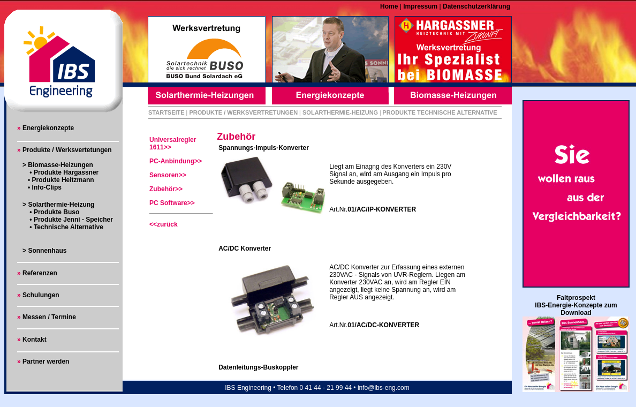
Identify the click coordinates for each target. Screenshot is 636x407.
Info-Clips (47, 187)
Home (390, 6)
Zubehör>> (166, 189)
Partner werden (45, 361)
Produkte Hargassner (66, 172)
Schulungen (40, 295)
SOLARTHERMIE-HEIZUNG (340, 112)
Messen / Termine (48, 317)
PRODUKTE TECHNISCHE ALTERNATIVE (439, 112)
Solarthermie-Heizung (61, 204)
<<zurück (163, 224)
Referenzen (39, 273)
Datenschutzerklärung (475, 6)
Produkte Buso (56, 212)
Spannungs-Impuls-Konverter (263, 148)
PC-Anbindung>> (175, 161)
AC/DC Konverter (244, 248)
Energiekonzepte (48, 128)
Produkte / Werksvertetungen (67, 150)
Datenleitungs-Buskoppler (258, 367)
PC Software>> (172, 203)
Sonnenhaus (47, 250)
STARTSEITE (166, 112)
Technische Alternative (67, 227)
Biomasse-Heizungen (60, 165)
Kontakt (34, 339)
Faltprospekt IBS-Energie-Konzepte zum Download (576, 305)
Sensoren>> (167, 175)
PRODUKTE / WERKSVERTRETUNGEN (243, 112)
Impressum (419, 6)
